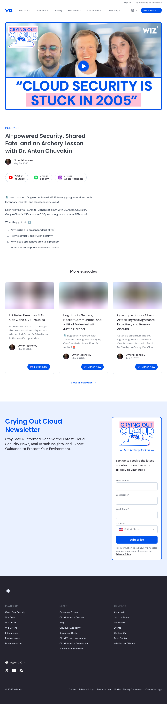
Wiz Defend (11, 627)
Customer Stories (69, 612)
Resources (75, 10)
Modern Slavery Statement (128, 689)
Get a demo (151, 10)
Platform (24, 10)
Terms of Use (104, 689)
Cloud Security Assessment (74, 643)
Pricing (58, 10)
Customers (94, 10)
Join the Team (121, 617)
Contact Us (120, 633)
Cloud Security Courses (72, 617)
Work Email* (122, 509)
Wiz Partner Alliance (124, 643)
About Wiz (119, 612)
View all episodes (83, 382)
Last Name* (122, 494)
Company (114, 10)
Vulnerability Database (72, 648)
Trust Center (120, 638)
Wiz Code (10, 617)
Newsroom (119, 622)
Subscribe (136, 540)
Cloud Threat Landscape (73, 638)
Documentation (13, 643)
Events (117, 627)
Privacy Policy (123, 554)
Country (120, 523)
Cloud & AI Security (15, 612)
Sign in (127, 2)
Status (72, 689)
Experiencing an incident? (148, 2)
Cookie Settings (153, 689)
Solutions (42, 10)
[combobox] (137, 529)
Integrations (11, 633)
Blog (62, 622)
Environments (12, 638)
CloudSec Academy (70, 627)
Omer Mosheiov (23, 160)
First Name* (122, 480)
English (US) (15, 662)
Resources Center (69, 633)
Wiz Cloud (10, 622)
